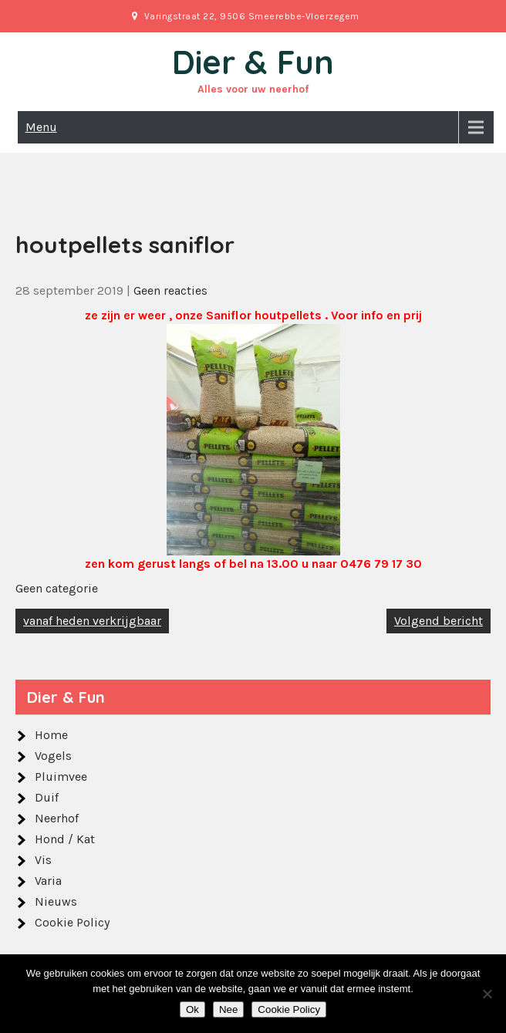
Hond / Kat (65, 839)
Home (51, 734)
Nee (228, 1009)
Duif (47, 797)
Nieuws (56, 901)
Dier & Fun (253, 62)
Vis (43, 859)
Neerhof (57, 818)
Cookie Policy (72, 922)
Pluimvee (61, 776)
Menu (41, 127)
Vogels (53, 755)
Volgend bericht (438, 620)
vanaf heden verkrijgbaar (92, 620)
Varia (48, 880)
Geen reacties (170, 290)
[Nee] (486, 993)
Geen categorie (56, 588)
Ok (192, 1009)
